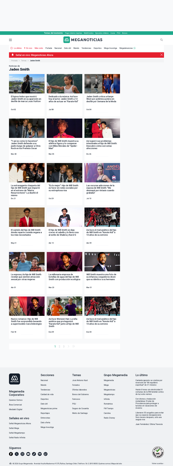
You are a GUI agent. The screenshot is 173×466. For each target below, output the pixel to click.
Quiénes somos (104, 464)
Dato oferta (45, 422)
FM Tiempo (108, 408)
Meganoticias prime (49, 408)
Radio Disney (109, 418)
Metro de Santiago (80, 413)
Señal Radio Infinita (17, 437)
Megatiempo (109, 394)
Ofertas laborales (79, 390)
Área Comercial (15, 405)
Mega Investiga (110, 48)
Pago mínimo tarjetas (73, 33)
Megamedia (109, 380)
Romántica (108, 404)
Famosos (76, 399)
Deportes (98, 48)
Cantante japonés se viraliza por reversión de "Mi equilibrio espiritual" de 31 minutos (149, 382)
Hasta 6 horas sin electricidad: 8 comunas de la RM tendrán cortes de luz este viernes (150, 391)
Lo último (18, 48)
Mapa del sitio (116, 464)
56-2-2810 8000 (91, 464)
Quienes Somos (15, 400)
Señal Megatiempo (17, 433)
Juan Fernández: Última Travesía (149, 424)
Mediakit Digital (15, 409)
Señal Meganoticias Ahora (20, 423)
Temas (23, 61)
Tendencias (86, 48)
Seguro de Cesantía (80, 408)
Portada (48, 48)
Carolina (107, 413)
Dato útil (67, 48)
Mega (106, 385)
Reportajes (45, 413)
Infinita (107, 399)
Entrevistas (45, 418)
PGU (118, 33)
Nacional (58, 48)
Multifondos (88, 33)
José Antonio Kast (80, 380)
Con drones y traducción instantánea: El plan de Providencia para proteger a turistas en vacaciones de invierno (147, 403)
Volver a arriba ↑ (158, 463)
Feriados (76, 385)
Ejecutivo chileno (102, 33)
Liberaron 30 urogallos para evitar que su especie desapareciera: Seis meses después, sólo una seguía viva (150, 416)
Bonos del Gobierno (80, 394)
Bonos (124, 33)
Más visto (39, 48)
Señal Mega (14, 428)
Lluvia (113, 33)
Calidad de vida (47, 394)
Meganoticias (109, 390)
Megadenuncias (126, 48)
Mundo (76, 48)
